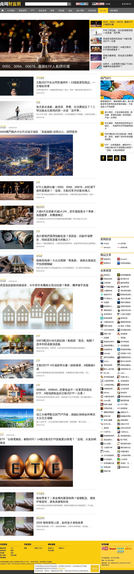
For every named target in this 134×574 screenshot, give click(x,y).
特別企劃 (13, 555)
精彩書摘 (3, 557)
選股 (25, 548)
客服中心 (61, 548)
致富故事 (3, 550)
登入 (130, 4)
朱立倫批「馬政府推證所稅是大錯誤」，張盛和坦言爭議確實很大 (119, 126)
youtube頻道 (116, 158)
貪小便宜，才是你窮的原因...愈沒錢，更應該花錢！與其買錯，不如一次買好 (119, 115)
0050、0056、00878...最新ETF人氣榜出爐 (36, 66)
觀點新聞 (3, 548)
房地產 (2, 553)
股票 (12, 550)
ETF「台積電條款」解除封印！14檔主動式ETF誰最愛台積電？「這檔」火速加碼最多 (119, 147)
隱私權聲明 (61, 568)
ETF (12, 548)
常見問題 (51, 550)
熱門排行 (105, 78)
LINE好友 (110, 158)
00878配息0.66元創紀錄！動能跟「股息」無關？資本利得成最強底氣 (119, 136)
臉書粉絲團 (103, 158)
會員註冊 (125, 4)
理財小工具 (38, 548)
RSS (123, 158)
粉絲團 (108, 4)
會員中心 (51, 548)
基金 (12, 553)
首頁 (4, 10)
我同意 (94, 569)
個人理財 (3, 555)
